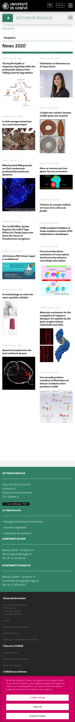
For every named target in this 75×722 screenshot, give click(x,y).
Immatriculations (11, 652)
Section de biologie (34, 18)
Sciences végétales (15, 527)
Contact (6, 620)
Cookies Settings (37, 699)
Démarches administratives (16, 659)
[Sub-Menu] (70, 18)
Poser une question (12, 665)
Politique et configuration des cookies (20, 639)
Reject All (37, 708)
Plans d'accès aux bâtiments (16, 626)
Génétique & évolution (17, 533)
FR (58, 5)
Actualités (8, 28)
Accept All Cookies (37, 717)
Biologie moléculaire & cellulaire (23, 521)
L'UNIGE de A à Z (11, 633)
